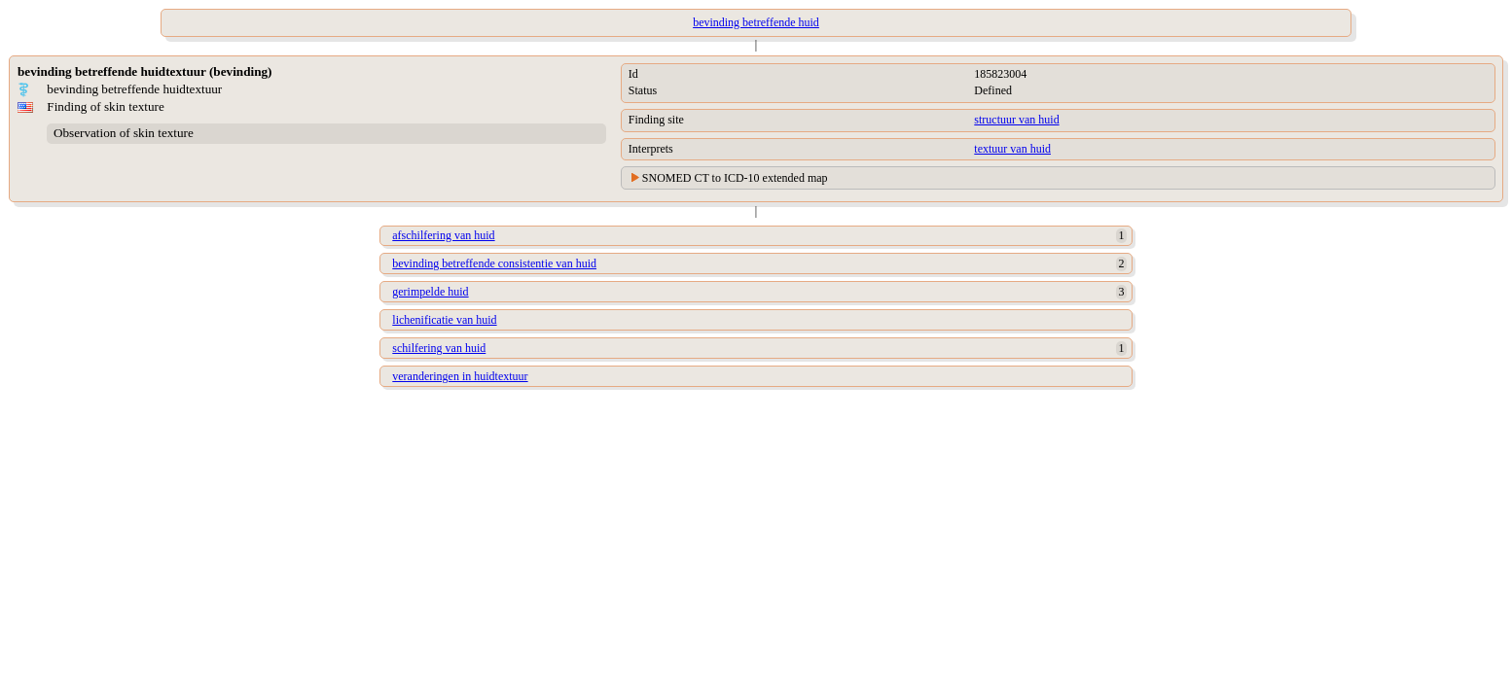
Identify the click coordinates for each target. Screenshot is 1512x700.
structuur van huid (1016, 119)
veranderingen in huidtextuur (459, 376)
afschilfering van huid (443, 235)
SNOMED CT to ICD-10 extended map (735, 178)
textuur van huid (1012, 149)
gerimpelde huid (430, 291)
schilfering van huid (439, 348)
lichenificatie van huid (444, 320)
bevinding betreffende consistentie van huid (494, 263)
